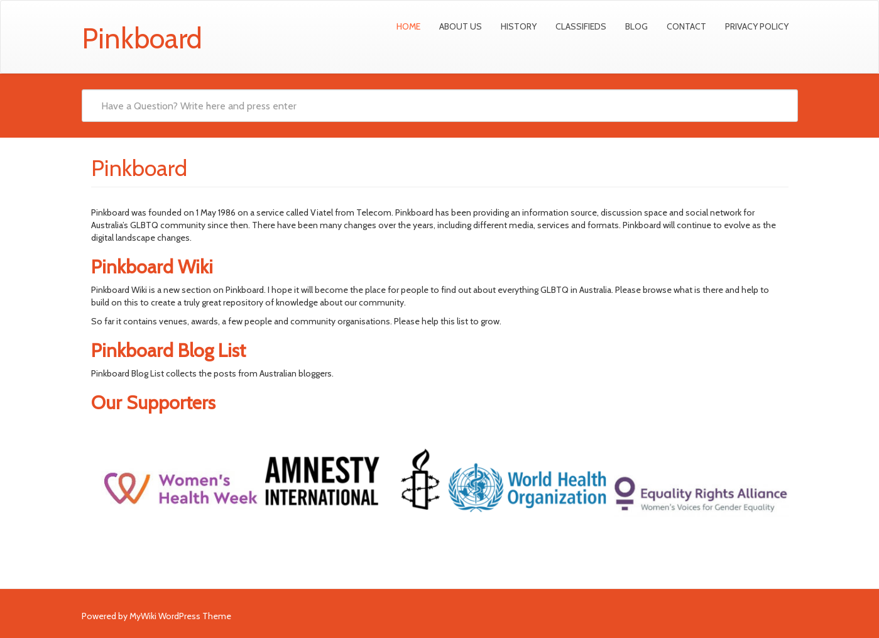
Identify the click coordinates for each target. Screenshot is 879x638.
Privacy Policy (757, 26)
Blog (636, 26)
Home (408, 26)
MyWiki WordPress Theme (180, 616)
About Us (460, 26)
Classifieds (580, 26)
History (519, 26)
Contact (686, 26)
